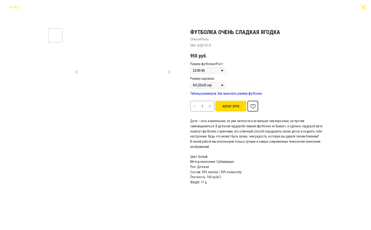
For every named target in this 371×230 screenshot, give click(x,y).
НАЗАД (14, 7)
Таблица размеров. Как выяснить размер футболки (226, 93)
